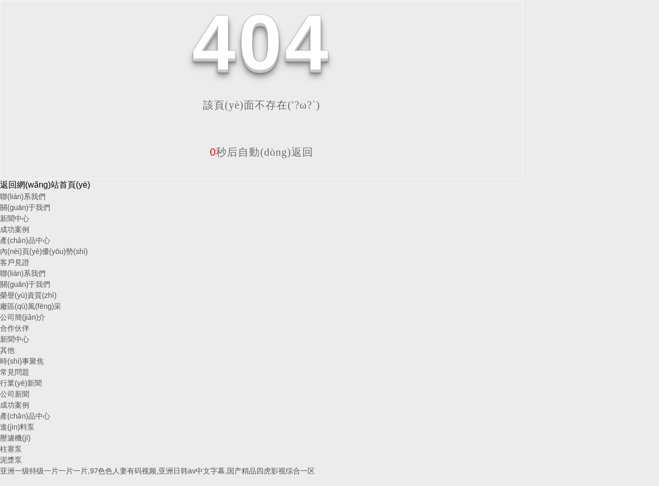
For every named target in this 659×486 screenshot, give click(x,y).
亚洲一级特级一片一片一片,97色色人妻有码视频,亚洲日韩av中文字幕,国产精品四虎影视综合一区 (157, 471)
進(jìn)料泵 (17, 427)
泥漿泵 (11, 460)
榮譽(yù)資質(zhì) (28, 295)
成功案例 (14, 229)
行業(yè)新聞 (21, 383)
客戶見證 (14, 262)
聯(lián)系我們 (23, 196)
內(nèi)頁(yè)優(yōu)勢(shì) (44, 251)
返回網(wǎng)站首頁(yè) (45, 184)
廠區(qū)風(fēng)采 (30, 306)
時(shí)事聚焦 (22, 361)
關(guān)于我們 (25, 207)
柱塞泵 (11, 449)
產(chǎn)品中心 (25, 240)
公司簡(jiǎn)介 (23, 317)
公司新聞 (14, 394)
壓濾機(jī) (15, 438)
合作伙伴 (14, 328)
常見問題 (14, 372)
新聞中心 (14, 218)
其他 (7, 350)
